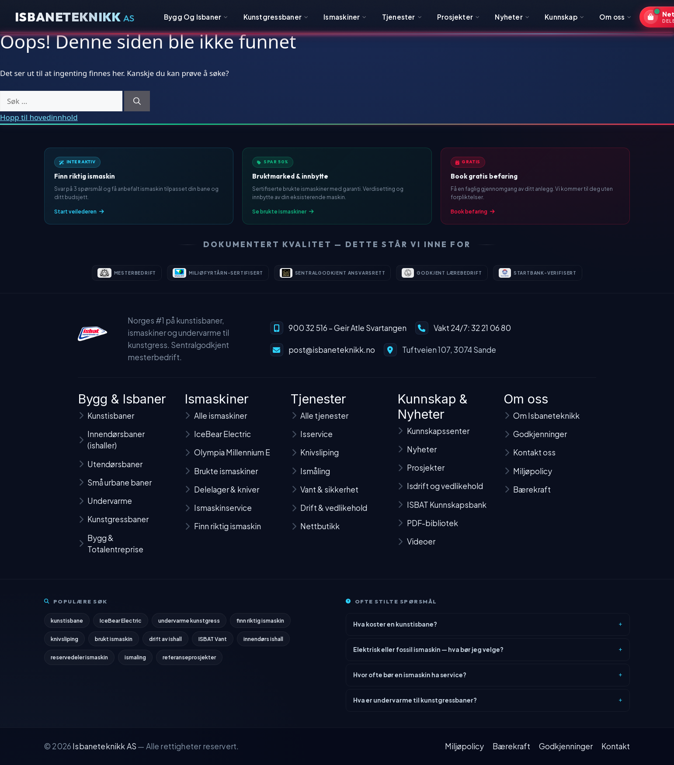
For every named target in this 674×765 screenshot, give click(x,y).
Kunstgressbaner (276, 17)
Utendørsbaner (110, 471)
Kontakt (615, 746)
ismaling (135, 661)
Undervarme (105, 508)
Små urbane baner (115, 489)
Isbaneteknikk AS (104, 746)
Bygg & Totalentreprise (110, 550)
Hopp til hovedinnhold (39, 117)
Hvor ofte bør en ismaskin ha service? (409, 678)
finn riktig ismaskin (261, 623)
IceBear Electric (121, 623)
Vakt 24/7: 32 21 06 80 (472, 333)
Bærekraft (511, 746)
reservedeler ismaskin (79, 661)
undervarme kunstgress (190, 623)
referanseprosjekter (190, 661)
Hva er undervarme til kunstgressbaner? (415, 703)
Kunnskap (564, 17)
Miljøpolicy (464, 746)
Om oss (615, 17)
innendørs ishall (265, 642)
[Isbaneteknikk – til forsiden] (92, 338)
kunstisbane (67, 623)
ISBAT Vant (214, 642)
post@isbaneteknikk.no (331, 355)
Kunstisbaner (106, 422)
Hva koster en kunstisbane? (395, 627)
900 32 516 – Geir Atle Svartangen (347, 333)
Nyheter (512, 17)
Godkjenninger (566, 746)
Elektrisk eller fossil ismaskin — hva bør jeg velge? (428, 652)
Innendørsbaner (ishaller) (111, 446)
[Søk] (137, 101)
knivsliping (65, 642)
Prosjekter (458, 17)
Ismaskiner (345, 17)
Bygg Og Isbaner (196, 17)
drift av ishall (166, 642)
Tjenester (402, 17)
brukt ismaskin (114, 642)
